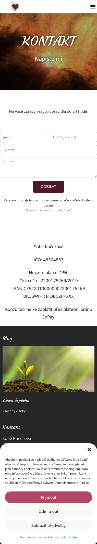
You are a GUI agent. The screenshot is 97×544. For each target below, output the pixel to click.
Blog (7, 338)
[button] (89, 449)
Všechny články (14, 411)
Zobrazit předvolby (48, 525)
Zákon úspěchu (16, 400)
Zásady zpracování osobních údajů (48, 210)
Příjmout (48, 497)
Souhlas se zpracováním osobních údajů (48, 537)
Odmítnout (48, 511)
